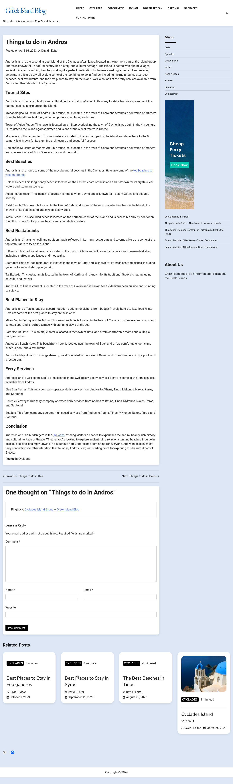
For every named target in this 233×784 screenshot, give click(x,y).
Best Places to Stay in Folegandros (28, 682)
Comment (12, 543)
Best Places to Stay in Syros (86, 682)
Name (10, 591)
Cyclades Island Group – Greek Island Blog (52, 510)
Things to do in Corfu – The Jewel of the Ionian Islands (195, 224)
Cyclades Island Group (198, 718)
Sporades (190, 8)
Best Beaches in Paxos (177, 217)
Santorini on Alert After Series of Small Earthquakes (193, 241)
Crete (80, 8)
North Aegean (152, 8)
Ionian (133, 8)
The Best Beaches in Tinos (145, 682)
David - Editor (49, 52)
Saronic (173, 8)
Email (88, 591)
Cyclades (95, 8)
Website (10, 609)
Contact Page (85, 18)
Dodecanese (116, 8)
